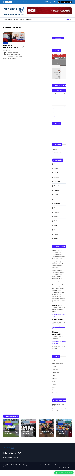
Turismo (56, 239)
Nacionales (57, 209)
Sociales (56, 235)
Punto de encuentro (57, 369)
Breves (56, 173)
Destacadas (57, 187)
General (56, 200)
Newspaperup (27, 470)
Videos (56, 244)
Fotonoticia (57, 195)
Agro (55, 169)
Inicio (5, 19)
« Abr (54, 117)
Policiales (22, 19)
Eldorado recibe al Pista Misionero (9, 439)
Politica (56, 222)
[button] (64, 472)
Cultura (56, 178)
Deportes (16, 19)
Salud (55, 231)
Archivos (54, 154)
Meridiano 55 (12, 458)
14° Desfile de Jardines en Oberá (61, 439)
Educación (57, 191)
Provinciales (28, 19)
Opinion (56, 213)
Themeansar (6, 472)
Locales (10, 19)
